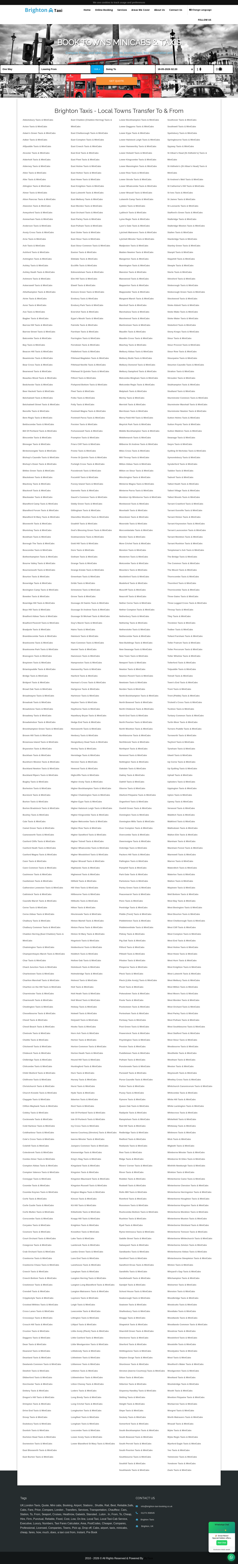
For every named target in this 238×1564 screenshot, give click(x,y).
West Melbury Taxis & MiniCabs (183, 980)
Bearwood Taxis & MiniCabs (37, 371)
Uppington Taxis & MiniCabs (182, 788)
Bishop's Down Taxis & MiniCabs (40, 464)
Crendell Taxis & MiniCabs (36, 1291)
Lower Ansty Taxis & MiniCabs (86, 1437)
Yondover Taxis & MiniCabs (181, 1463)
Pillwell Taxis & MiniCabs (132, 954)
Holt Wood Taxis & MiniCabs (85, 1000)
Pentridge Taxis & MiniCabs (133, 907)
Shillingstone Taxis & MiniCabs (135, 1351)
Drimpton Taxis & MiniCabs (37, 1404)
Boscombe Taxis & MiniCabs (37, 550)
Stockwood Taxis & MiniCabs (182, 298)
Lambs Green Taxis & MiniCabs (87, 1251)
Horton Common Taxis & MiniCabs (88, 1046)
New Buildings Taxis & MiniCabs (136, 643)
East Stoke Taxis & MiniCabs (85, 232)
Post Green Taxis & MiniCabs (134, 1026)
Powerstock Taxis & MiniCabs (134, 1033)
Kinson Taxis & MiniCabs (84, 1198)
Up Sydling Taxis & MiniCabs (182, 768)
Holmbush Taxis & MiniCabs (85, 967)
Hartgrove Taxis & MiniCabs (85, 689)
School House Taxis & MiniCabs (135, 1291)
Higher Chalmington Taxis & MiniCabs (90, 795)
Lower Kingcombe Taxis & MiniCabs (137, 159)
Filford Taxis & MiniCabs (83, 378)
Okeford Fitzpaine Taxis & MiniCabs (137, 795)
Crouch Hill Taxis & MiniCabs (38, 1324)
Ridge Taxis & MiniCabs (131, 1159)
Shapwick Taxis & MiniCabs (133, 1324)
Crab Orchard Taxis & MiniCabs (39, 1251)
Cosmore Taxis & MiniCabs (36, 1232)
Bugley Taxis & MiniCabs (35, 782)
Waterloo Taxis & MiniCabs (181, 874)
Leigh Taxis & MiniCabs (83, 1304)
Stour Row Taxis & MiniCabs (182, 351)
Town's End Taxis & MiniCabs (182, 682)
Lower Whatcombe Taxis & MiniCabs (138, 186)
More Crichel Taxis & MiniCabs (135, 543)
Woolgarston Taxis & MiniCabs (183, 1371)
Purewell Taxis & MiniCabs (132, 1073)
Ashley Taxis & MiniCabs (35, 265)
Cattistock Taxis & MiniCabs (37, 894)
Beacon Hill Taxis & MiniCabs (38, 351)
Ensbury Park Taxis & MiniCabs (87, 305)
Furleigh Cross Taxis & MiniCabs (88, 464)
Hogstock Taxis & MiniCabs (85, 940)
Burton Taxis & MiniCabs (35, 801)
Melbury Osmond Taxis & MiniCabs (137, 365)
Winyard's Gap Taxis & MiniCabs (184, 1271)
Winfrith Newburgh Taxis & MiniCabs (186, 1165)
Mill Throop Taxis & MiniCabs (134, 457)
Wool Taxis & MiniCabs (179, 1357)
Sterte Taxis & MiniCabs (179, 272)
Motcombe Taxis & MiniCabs (133, 563)
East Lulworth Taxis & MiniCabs (87, 192)
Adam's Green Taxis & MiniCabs (39, 133)
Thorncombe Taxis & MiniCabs (183, 576)
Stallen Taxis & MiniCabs (180, 232)
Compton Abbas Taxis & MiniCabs (40, 1165)
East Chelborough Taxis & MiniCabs (89, 133)
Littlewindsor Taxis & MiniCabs (87, 1377)
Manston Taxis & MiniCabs (132, 272)
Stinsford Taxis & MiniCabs (181, 278)
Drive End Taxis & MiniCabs (37, 1410)
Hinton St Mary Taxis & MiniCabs (88, 934)
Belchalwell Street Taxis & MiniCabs (41, 404)
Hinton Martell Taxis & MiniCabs (87, 921)
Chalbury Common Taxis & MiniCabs (41, 927)
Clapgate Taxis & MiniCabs (36, 1099)
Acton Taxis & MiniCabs (35, 126)
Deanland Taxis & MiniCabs (37, 1357)
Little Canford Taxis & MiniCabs (87, 1337)
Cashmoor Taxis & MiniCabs (37, 874)
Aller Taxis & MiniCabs (34, 179)
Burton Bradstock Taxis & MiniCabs (41, 808)
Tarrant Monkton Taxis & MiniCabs (185, 537)
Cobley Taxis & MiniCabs (35, 1112)
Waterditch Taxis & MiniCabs (182, 868)
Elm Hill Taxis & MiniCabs (84, 278)
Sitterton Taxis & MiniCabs (132, 1384)
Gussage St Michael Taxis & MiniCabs (90, 616)
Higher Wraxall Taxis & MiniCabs (87, 861)
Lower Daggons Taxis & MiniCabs (136, 126)
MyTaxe (148, 1558)
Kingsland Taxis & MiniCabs (85, 1165)
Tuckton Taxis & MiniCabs (180, 709)
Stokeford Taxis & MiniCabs (181, 325)
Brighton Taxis (147, 1519)
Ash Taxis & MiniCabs (34, 245)
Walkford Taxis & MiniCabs (181, 821)
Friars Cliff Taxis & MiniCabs (85, 444)
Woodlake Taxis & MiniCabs (181, 1311)
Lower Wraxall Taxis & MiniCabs (135, 192)
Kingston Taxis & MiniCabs (85, 1172)
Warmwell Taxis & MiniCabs (181, 854)
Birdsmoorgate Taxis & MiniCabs (39, 451)
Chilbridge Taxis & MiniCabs (37, 1059)
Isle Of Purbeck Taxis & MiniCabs (88, 1119)
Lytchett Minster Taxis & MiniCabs (136, 239)
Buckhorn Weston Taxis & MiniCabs (41, 762)
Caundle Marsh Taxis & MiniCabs (40, 901)
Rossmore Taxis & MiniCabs (133, 1205)
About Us (159, 9)
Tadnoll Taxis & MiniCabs (180, 477)
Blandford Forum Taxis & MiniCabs (41, 510)
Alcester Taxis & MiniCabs (36, 153)
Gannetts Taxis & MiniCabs (85, 490)
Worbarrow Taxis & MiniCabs (182, 1404)
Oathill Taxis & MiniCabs (131, 782)
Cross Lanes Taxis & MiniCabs (38, 1311)
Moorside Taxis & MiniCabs (133, 523)
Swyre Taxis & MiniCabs (179, 444)
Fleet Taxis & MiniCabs (82, 391)
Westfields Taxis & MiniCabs (182, 1053)
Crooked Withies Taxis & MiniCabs (40, 1304)
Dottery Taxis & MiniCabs (36, 1390)
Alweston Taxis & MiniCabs (37, 206)
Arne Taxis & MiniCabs (34, 239)
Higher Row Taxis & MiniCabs (86, 828)
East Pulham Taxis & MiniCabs (86, 226)
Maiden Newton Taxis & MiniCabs (136, 252)
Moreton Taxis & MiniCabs (132, 550)
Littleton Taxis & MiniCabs (84, 1371)
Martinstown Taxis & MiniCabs (134, 325)
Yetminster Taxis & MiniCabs (182, 1457)
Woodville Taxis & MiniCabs (181, 1344)
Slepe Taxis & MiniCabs (131, 1410)
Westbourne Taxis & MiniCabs (182, 1046)
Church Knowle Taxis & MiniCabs (40, 1093)
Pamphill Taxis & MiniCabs (133, 868)
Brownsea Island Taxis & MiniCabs (40, 742)
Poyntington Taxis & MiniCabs (134, 1040)
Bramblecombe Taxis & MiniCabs (40, 636)
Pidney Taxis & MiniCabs (132, 934)
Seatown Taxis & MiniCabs (132, 1304)
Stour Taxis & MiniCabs (179, 338)
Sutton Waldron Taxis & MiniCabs (184, 431)
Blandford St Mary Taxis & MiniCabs (41, 517)
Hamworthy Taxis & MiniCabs (86, 669)
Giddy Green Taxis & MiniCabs (86, 504)
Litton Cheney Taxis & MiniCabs (87, 1384)
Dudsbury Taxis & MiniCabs (37, 1424)
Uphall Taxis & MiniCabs (179, 775)
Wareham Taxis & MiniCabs (181, 841)
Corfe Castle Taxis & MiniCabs (38, 1205)
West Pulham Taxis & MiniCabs (183, 1020)
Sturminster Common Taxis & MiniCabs (187, 398)
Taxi (43, 9)
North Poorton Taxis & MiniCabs (135, 722)
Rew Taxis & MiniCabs (130, 1152)
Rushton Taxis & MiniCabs (132, 1218)
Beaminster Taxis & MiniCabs (38, 358)
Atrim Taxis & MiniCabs (35, 298)
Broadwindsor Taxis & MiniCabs (39, 722)
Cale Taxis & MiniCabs (34, 821)
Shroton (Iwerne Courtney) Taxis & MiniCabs (142, 1371)
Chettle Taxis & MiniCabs (35, 1040)
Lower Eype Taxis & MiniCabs (134, 133)
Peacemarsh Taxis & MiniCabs (134, 894)
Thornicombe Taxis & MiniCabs (183, 590)
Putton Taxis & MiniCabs (131, 1086)
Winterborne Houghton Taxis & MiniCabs (188, 1198)
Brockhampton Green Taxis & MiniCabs (43, 729)
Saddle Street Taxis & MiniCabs (135, 1238)
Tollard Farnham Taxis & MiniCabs (185, 636)
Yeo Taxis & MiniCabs (178, 1450)
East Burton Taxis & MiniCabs (38, 1457)
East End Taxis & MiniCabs (85, 153)
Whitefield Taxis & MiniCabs (181, 1119)
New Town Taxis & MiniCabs (133, 656)
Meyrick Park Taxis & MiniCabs (135, 424)
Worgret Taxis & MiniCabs (180, 1410)
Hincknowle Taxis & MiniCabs (86, 914)
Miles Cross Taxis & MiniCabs (134, 451)
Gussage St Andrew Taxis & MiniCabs (90, 609)
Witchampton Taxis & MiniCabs (183, 1278)
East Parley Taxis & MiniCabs (86, 219)
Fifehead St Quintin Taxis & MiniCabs (90, 371)
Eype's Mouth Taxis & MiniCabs (87, 318)
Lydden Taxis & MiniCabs (132, 206)
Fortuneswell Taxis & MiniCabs (87, 431)
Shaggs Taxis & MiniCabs (132, 1318)
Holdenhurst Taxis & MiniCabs (86, 947)
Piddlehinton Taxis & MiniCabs (135, 921)
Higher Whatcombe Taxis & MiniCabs (90, 848)
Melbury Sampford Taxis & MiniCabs (138, 371)
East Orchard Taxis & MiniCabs (87, 212)
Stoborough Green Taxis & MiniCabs (186, 292)
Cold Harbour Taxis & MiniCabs (39, 1126)
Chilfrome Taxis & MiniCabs (37, 1079)
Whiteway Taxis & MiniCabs (181, 1126)
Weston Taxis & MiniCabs (180, 1066)
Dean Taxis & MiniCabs (34, 1344)
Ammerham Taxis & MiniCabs (38, 219)
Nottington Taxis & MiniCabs (133, 762)
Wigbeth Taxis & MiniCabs (180, 1146)
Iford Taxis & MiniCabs (82, 1106)
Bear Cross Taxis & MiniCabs (38, 365)
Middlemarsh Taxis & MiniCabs (135, 437)
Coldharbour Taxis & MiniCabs (38, 1132)
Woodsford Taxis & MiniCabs (182, 1337)
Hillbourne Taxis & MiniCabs (85, 894)
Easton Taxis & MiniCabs (84, 252)
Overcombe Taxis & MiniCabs (134, 834)
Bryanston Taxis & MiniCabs (37, 748)
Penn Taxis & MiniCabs (131, 901)
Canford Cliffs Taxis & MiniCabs (39, 841)
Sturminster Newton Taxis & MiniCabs (186, 411)
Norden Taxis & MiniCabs (132, 689)
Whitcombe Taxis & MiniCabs (182, 1093)
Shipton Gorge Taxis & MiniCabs (136, 1357)
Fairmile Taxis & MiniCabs (84, 325)
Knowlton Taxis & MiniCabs (85, 1232)
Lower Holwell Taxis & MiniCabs (135, 153)
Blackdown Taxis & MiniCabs (37, 477)
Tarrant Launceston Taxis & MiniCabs (186, 530)
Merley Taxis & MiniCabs (131, 398)
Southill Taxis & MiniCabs (132, 1463)
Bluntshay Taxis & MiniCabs (37, 530)
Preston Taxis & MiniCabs (132, 1046)
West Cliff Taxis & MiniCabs (181, 927)
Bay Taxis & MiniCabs (34, 345)
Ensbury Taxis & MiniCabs (84, 298)
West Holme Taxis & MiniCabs (182, 947)
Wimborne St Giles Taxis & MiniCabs (186, 1159)
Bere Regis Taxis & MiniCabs (37, 417)
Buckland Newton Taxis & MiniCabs (41, 768)
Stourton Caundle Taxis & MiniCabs (185, 365)
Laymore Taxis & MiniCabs (84, 1298)
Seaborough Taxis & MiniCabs (134, 1298)
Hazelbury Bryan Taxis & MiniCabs (88, 715)
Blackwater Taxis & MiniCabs (37, 497)
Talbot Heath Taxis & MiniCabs (183, 484)
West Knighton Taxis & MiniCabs (184, 967)
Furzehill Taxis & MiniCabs (84, 477)
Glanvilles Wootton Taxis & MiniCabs (90, 517)
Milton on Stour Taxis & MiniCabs (136, 470)
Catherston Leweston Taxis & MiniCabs (43, 887)
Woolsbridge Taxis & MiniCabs (183, 1384)
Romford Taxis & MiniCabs (133, 1198)
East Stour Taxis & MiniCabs (85, 239)
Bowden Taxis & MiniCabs (36, 596)
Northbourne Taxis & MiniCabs (135, 735)
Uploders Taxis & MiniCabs (181, 782)
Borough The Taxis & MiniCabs (39, 543)
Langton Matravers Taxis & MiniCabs (90, 1291)
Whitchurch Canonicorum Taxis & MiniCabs (189, 1086)
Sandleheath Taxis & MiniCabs (134, 1278)
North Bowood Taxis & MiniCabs (136, 702)
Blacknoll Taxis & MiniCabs (37, 490)
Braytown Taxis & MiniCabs (37, 662)
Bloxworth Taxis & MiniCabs (37, 523)
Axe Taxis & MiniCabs (34, 312)
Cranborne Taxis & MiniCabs (37, 1258)
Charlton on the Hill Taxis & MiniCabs (42, 987)
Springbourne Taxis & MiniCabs (183, 139)
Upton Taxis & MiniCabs (179, 795)
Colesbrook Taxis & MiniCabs (38, 1152)
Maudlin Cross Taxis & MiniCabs (136, 338)
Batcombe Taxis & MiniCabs (37, 338)
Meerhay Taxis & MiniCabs (132, 345)
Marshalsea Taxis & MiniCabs (134, 312)
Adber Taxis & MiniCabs (35, 139)
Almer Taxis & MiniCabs (35, 192)
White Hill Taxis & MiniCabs (181, 1099)
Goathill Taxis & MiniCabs (84, 523)
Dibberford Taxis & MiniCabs (37, 1377)
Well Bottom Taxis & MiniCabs (182, 894)
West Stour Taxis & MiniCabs (182, 1040)
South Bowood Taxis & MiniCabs (136, 1437)
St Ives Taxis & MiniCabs (180, 192)
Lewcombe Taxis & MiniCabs (85, 1311)
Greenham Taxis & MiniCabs (85, 576)
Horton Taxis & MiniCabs (83, 1040)
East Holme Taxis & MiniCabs (86, 166)
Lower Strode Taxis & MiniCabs (135, 179)
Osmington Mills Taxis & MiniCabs (136, 821)
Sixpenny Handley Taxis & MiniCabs (137, 1390)
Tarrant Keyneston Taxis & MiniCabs (186, 523)
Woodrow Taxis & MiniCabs (181, 1331)
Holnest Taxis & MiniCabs (84, 980)
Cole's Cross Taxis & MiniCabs (38, 1139)
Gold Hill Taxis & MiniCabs (84, 543)
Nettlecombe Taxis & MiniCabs (135, 636)
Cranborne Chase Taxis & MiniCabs (41, 1265)
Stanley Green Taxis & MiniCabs (183, 245)
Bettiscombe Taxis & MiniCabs (38, 424)
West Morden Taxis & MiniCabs (183, 1000)
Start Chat (222, 1542)
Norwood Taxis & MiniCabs (133, 755)
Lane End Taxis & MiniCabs (85, 1258)
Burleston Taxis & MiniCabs (37, 788)
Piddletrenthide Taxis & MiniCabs (136, 927)
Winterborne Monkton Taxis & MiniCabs (187, 1212)
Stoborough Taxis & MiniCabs (182, 285)
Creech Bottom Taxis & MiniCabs (40, 1278)
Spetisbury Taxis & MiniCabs (182, 133)
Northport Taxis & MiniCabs (133, 748)
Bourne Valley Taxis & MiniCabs (39, 563)
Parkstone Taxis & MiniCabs (133, 881)
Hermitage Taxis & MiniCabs (85, 755)
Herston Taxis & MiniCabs (84, 762)
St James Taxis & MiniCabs (181, 199)
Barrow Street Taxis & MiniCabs (39, 331)
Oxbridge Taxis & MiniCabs (133, 848)
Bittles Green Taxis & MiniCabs (39, 470)
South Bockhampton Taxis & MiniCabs (139, 1430)
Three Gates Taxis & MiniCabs (182, 596)
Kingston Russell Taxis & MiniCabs (89, 1185)
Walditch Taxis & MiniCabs (181, 815)
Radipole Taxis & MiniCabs (133, 1112)
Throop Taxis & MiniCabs (180, 609)
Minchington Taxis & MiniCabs (134, 477)
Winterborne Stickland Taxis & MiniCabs (188, 1225)
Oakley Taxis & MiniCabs (132, 775)
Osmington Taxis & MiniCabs (134, 815)
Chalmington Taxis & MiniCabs (38, 947)
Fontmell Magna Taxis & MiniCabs (88, 411)
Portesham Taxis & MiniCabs (134, 1013)
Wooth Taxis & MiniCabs (180, 1390)
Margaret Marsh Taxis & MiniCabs (136, 298)
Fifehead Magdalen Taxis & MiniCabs (90, 358)
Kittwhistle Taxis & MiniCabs (85, 1212)
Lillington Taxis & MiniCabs (85, 1318)
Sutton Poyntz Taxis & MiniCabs (183, 424)
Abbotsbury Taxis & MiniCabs (38, 120)
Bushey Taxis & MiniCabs (36, 815)
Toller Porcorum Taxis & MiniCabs (184, 649)
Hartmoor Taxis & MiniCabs (85, 695)
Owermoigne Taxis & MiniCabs (135, 841)
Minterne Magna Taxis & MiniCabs (136, 484)
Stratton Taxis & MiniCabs (180, 371)
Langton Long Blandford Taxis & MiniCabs (93, 1285)
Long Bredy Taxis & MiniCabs (86, 1397)
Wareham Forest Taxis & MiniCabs (185, 848)
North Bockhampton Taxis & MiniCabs (138, 695)
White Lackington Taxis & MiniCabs (185, 1106)
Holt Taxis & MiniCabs (82, 987)
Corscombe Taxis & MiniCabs (38, 1218)
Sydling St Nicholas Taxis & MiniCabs (186, 451)
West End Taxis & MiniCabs (181, 940)
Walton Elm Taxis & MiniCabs (182, 834)
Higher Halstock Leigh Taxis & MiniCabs (91, 808)
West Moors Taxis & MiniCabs (182, 993)
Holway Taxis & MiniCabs (84, 1007)
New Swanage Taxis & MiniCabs (135, 649)
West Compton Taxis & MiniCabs (184, 934)
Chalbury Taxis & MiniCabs (36, 921)
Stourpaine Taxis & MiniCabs (182, 358)
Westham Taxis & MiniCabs (181, 1059)
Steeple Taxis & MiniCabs (180, 265)
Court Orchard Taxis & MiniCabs (39, 1238)
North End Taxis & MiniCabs (133, 715)
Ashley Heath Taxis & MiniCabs (39, 272)
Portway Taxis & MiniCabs (132, 1020)
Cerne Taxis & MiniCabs (35, 907)
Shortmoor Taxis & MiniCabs (134, 1364)
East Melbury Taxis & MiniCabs (87, 199)
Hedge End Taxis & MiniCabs (86, 722)
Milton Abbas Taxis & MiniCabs (135, 464)
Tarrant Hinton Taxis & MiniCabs (184, 517)
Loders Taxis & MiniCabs (84, 1390)
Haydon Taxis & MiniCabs (84, 702)
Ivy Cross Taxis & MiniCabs (85, 1126)
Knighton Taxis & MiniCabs (85, 1225)
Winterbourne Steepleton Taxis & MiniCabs (189, 1258)
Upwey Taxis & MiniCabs (180, 801)
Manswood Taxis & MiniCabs (134, 278)
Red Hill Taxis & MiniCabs (132, 1126)
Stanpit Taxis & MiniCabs (180, 252)
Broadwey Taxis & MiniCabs (37, 715)
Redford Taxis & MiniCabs (132, 1139)
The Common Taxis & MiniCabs (183, 563)
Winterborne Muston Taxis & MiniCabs (187, 1218)
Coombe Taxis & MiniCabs (36, 1185)
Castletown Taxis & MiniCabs (38, 881)
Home (87, 9)
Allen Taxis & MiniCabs (34, 173)
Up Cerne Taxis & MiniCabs (181, 762)
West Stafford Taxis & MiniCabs (183, 1033)
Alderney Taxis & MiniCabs (36, 166)
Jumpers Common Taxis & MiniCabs (89, 1146)
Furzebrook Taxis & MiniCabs (86, 470)
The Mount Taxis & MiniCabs (182, 570)
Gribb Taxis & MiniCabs (83, 583)
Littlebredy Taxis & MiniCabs (85, 1351)
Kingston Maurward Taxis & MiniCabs (90, 1179)
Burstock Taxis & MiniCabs (36, 795)
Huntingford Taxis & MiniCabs (86, 1066)
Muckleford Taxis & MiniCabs (134, 576)
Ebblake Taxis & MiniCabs (84, 259)
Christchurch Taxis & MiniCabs (39, 1086)
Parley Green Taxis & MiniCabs (135, 887)
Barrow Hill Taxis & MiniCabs (37, 325)
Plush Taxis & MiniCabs (131, 987)
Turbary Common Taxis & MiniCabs (185, 715)
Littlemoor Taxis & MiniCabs (85, 1364)
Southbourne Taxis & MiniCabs (135, 1457)
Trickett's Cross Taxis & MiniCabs (184, 702)
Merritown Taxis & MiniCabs (133, 411)
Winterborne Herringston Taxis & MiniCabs (189, 1192)
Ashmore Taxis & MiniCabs (36, 278)
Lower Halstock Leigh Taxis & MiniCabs (139, 139)
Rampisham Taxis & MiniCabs (134, 1119)
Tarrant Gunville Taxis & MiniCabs (184, 510)
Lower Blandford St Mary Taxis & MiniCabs (93, 1443)
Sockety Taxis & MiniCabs (132, 1417)
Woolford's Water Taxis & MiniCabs (185, 1364)
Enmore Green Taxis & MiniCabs (87, 292)
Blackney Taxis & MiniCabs (37, 484)
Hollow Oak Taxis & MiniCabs (86, 960)
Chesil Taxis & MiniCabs (35, 1020)
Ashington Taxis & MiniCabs (37, 259)
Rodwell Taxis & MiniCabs (132, 1185)
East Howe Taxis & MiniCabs (85, 179)
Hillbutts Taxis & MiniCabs (84, 901)
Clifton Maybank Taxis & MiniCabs (40, 1106)
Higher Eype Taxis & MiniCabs (86, 801)
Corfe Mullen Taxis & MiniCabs (38, 1212)
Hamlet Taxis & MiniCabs (84, 649)
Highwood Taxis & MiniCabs (85, 874)
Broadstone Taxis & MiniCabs (38, 709)
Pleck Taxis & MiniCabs (131, 973)
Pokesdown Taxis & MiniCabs (134, 993)
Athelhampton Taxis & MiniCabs (39, 292)
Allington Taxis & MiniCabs (36, 186)
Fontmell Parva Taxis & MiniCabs (88, 417)
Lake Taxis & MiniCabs (82, 1238)
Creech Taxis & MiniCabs (35, 1271)
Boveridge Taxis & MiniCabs (37, 583)
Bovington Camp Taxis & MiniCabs (40, 590)
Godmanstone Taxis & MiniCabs (87, 537)
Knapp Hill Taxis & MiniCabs (85, 1218)
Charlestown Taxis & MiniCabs (38, 973)
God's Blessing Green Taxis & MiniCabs (91, 530)
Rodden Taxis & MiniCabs (132, 1179)
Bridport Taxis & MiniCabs (36, 682)
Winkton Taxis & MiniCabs (180, 1172)
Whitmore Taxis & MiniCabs (181, 1132)
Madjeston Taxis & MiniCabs (133, 245)
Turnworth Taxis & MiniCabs (181, 735)
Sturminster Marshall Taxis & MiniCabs (187, 404)
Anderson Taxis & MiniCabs (37, 226)
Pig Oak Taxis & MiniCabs (132, 940)
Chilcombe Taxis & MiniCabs (37, 1066)
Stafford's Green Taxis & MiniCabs (185, 212)
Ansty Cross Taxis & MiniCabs (38, 232)
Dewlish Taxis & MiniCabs (36, 1371)
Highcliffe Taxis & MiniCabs (85, 775)
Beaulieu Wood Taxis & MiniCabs (40, 378)
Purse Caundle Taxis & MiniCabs (136, 1079)
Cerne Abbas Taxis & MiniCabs (38, 914)
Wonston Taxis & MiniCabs (181, 1291)
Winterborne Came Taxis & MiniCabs (186, 1179)
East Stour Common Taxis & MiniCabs (90, 245)
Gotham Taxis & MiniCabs (84, 556)
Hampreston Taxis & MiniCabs (86, 662)
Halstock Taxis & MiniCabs (84, 636)
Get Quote (116, 80)
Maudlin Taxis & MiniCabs (132, 331)
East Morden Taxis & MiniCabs (86, 206)
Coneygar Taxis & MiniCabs (37, 1179)
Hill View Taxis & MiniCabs (84, 887)
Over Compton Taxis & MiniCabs (136, 828)
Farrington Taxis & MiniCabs (85, 338)
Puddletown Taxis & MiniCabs (134, 1053)
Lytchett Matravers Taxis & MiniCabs (138, 232)
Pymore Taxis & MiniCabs (132, 1099)
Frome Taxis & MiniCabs (83, 451)
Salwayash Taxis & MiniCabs (134, 1245)
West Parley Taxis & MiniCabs (182, 1013)
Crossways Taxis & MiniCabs (37, 1318)
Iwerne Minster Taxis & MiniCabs (87, 1139)
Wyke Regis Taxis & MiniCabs (182, 1437)
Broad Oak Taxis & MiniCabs (37, 689)
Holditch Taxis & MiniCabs (84, 954)
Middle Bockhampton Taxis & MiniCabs (139, 431)
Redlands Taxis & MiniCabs (133, 1146)
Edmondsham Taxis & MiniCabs (87, 272)
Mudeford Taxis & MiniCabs (133, 583)
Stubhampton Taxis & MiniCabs (183, 384)
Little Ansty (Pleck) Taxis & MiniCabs (90, 1331)
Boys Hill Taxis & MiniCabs (36, 609)
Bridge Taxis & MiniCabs (35, 676)
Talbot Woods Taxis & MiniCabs (183, 497)
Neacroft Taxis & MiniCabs (132, 596)
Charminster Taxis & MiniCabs (38, 993)
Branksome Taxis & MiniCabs (38, 643)
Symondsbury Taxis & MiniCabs (183, 457)
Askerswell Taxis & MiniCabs (37, 285)
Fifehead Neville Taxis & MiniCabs (88, 365)
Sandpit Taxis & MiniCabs (132, 1285)
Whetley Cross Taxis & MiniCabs (184, 1079)
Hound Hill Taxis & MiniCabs (85, 1059)
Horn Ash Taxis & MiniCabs (85, 1033)
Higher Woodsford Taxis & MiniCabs (89, 854)
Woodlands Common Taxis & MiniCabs (187, 1324)
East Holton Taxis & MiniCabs (86, 173)
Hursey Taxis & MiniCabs (84, 1079)
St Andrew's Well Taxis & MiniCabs (185, 179)
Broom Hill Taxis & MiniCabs (37, 735)
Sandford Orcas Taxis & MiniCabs (136, 1265)
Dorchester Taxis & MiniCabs (37, 1384)
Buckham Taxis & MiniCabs (37, 755)
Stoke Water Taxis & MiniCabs (182, 318)
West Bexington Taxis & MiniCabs (184, 907)
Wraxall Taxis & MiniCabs (180, 1424)
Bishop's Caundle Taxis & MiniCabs (41, 457)
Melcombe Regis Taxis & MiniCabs (137, 384)
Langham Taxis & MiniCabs (85, 1271)
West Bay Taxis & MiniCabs (181, 901)
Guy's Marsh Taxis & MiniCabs (86, 623)
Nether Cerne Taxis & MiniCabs (135, 603)
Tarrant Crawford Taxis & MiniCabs (185, 504)
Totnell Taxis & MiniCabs (180, 676)
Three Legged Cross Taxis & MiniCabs (187, 603)
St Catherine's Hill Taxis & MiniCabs (185, 186)
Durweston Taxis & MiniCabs (37, 1443)
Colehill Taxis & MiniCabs (36, 1146)
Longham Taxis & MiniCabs (85, 1424)
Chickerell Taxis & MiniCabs (37, 1046)
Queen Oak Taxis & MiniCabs (134, 1106)
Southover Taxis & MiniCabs (182, 120)
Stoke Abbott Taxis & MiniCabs (183, 305)
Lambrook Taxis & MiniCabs (85, 1245)
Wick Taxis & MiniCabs (179, 1139)
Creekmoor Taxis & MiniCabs (37, 1285)
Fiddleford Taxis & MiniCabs (85, 351)
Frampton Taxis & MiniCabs (85, 437)
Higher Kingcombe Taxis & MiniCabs (90, 815)
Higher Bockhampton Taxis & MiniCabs (91, 788)
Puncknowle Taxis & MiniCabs (134, 1066)
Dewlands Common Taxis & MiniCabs (42, 1364)
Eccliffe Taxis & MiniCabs (84, 265)
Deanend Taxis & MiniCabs (36, 1351)
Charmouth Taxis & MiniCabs (38, 1000)
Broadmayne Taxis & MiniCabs (38, 695)
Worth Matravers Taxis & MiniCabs (185, 1417)
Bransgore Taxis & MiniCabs (37, 656)
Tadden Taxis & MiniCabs (180, 470)
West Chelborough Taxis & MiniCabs (186, 921)
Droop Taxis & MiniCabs (35, 1417)
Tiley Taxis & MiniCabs (179, 616)
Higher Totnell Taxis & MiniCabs (87, 841)
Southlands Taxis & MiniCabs (134, 1470)
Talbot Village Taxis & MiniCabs (183, 490)
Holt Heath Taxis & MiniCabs (85, 993)
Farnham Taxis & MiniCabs (85, 331)
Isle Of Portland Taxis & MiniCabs (88, 1112)
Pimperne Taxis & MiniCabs (133, 967)
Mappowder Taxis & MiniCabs (134, 292)
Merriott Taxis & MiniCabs (132, 404)
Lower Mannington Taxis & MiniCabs (138, 166)
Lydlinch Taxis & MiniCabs (132, 212)
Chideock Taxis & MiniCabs (37, 1053)
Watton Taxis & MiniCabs (180, 881)
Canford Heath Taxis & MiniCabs (39, 848)
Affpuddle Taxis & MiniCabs (37, 146)
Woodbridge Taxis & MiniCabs (182, 1298)
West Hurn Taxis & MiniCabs (182, 960)
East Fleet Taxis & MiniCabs (85, 159)
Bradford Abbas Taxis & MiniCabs (40, 616)
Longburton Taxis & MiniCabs (86, 1410)
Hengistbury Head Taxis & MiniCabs (89, 742)
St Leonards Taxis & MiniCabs (182, 206)
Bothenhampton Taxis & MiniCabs (40, 556)
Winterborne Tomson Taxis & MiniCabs (187, 1232)
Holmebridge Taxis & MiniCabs (86, 973)
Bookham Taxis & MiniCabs (37, 537)
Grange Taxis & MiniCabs (84, 563)
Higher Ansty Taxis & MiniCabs (87, 782)
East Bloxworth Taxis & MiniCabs (40, 1450)
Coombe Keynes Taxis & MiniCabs (40, 1192)
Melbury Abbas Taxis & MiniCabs (136, 351)
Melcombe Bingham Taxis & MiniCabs (138, 378)
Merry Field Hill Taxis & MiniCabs (136, 417)
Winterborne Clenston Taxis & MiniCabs (187, 1185)
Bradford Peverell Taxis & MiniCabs (41, 623)
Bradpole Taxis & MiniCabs (36, 629)
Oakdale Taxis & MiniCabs (132, 768)
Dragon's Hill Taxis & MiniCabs (38, 1397)
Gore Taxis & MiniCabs (82, 550)
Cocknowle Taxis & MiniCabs (37, 1119)
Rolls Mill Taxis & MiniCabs (133, 1192)
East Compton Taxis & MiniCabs (87, 139)
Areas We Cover (140, 9)
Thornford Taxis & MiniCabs (181, 583)
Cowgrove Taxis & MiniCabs (37, 1245)
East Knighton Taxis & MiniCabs (87, 186)
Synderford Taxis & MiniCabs (182, 464)
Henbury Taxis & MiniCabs (84, 735)
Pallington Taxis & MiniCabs (133, 861)
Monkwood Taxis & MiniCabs (134, 504)
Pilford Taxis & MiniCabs (131, 947)
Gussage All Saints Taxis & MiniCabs (90, 603)
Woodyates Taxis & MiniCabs (182, 1351)
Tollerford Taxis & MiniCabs (181, 662)
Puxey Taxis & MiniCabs (131, 1093)
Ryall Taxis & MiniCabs (131, 1225)
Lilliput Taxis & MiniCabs (83, 1324)
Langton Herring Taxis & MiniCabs (88, 1278)
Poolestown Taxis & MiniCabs (134, 1007)
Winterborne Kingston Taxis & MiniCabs (188, 1205)
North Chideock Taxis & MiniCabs (136, 709)
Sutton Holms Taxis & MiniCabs (183, 417)
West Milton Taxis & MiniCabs (182, 987)
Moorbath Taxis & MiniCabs (133, 510)
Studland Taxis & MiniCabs (181, 391)
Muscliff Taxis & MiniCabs (132, 590)
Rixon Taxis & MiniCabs (131, 1172)
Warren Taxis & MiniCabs (180, 861)
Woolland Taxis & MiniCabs (181, 1377)
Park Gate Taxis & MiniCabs (133, 874)
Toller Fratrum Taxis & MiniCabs (183, 643)
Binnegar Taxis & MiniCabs (36, 444)
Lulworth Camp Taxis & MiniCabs (136, 199)
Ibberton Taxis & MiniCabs (84, 1099)
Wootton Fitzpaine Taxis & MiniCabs (186, 1397)
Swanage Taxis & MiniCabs (181, 437)
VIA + (97, 69)
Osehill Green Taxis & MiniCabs (135, 808)
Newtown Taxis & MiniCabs (133, 682)
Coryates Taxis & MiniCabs (36, 1225)
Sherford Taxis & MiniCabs (133, 1344)
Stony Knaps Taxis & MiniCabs (183, 331)
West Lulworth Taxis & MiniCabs (184, 973)
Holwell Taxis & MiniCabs (84, 1013)
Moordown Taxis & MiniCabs (133, 517)
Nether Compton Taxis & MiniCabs (137, 609)
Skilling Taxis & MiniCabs (132, 1397)
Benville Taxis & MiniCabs (36, 411)
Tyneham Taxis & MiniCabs (181, 748)
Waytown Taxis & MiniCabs (181, 887)
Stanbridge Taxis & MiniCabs (182, 239)
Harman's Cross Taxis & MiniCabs (88, 682)
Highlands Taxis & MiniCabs (85, 868)
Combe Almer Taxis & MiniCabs (39, 1159)
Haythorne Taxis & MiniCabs (85, 709)
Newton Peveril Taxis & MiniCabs (136, 676)
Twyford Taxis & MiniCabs (180, 742)
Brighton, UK (147, 1526)
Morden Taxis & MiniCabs (132, 537)
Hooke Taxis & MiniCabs (83, 1026)
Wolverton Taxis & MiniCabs (181, 1285)
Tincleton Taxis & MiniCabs (181, 623)
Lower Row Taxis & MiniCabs (134, 173)
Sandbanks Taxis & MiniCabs (134, 1251)
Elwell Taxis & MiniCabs (83, 285)
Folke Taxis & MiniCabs (83, 398)
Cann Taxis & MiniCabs (34, 861)
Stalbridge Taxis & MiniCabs (181, 219)
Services (122, 9)
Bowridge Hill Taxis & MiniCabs (39, 603)
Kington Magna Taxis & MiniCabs (88, 1192)
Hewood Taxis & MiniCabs (84, 768)
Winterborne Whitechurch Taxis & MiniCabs (189, 1238)
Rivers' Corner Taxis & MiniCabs (135, 1165)
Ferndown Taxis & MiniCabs (85, 345)
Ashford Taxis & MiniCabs (36, 252)
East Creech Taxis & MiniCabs (86, 146)
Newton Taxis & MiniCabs (132, 669)
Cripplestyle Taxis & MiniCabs (38, 1298)
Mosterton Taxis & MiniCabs (133, 556)
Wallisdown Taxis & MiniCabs (182, 828)
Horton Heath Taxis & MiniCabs (87, 1053)
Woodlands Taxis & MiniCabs (182, 1318)
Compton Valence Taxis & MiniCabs (41, 1172)
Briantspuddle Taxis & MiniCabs (39, 669)
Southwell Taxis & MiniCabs (181, 126)
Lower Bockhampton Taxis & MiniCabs (139, 120)
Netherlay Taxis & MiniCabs (133, 623)
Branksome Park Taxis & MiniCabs (40, 649)
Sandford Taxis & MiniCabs (133, 1258)
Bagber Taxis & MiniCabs (35, 318)
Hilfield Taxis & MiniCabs (84, 881)
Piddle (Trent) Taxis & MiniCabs (135, 914)
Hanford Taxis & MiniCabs (84, 676)
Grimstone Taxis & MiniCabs (85, 590)
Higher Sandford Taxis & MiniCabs (88, 834)
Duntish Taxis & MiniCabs (36, 1430)
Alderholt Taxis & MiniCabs (37, 159)
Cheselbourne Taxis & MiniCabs (39, 1013)
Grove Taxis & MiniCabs (83, 596)
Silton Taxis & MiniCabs (131, 1377)
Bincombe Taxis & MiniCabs (37, 437)
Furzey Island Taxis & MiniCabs (87, 484)
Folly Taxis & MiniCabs (82, 404)
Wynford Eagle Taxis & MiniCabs (184, 1443)
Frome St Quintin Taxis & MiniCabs (89, 457)
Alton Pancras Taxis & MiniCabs (39, 199)
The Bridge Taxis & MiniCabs (182, 556)
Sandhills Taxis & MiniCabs (133, 1271)
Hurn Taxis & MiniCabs (82, 1073)
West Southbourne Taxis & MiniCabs (186, 1026)
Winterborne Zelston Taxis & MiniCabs (187, 1245)
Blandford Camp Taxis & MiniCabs (40, 504)
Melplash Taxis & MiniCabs (133, 391)
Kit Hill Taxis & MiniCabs (83, 1205)
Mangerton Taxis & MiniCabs (134, 259)
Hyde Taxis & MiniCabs (83, 1093)
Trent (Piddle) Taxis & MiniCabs (183, 695)
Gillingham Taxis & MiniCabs (85, 510)
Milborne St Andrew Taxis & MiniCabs (138, 444)
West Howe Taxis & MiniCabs (182, 954)
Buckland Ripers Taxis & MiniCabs (40, 775)
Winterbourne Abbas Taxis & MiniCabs (187, 1251)
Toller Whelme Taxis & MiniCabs (183, 656)
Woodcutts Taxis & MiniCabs (182, 1304)
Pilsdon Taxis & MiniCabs (132, 960)
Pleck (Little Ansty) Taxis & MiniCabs (138, 980)
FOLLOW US (204, 19)
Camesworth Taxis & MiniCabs (38, 834)
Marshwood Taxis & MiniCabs (134, 318)
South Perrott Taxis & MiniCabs (135, 1443)
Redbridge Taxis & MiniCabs (133, 1132)
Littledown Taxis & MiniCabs (85, 1357)
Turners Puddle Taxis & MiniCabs (184, 729)
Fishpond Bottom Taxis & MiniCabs (89, 384)
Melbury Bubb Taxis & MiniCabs (135, 358)
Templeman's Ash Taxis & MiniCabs (185, 550)
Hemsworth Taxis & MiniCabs (86, 729)
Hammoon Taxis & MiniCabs (85, 656)
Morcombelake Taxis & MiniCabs (136, 530)
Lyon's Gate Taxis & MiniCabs (134, 226)
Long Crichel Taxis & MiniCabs (86, 1404)
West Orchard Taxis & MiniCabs (183, 1007)
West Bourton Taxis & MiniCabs (183, 914)
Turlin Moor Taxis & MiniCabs (182, 722)
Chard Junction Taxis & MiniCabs (40, 967)
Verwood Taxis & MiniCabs (181, 808)
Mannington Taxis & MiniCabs (134, 265)
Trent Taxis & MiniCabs (179, 689)
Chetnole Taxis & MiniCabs (36, 1033)
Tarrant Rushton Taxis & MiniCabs (184, 543)
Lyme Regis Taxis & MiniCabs (134, 219)
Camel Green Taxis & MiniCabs (38, 828)
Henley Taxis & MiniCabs (83, 748)
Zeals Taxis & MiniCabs (179, 1470)
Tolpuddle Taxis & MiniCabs (181, 669)
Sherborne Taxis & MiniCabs (133, 1337)
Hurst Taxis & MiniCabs (83, 1086)
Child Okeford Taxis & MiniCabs (39, 1073)
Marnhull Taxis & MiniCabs (133, 305)
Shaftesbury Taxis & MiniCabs (134, 1311)
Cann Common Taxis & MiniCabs (39, 868)
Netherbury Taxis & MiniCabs (134, 616)
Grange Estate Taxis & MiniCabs (87, 570)
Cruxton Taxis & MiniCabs (36, 1331)
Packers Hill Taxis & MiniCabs (134, 854)
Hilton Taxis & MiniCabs (83, 907)
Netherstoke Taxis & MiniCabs (134, 629)
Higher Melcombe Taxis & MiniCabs (89, 821)
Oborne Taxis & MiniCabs (132, 788)
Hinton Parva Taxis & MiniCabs (87, 927)
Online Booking (104, 9)
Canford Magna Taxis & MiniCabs (40, 854)
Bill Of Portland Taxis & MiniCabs (40, 431)
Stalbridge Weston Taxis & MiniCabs (186, 226)
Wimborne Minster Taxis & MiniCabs (186, 1152)
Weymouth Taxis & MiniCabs (182, 1073)
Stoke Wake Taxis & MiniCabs (182, 312)
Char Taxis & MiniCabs (34, 960)
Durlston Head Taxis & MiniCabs (39, 1437)
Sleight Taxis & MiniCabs (132, 1404)
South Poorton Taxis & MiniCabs (136, 1450)
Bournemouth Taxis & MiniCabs (39, 570)
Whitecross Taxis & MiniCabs (182, 1112)
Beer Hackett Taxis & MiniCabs (38, 391)
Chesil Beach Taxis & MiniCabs (39, 1026)
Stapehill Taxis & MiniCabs (181, 259)
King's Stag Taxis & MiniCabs (86, 1159)
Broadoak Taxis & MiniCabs (37, 702)
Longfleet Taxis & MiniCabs (85, 1417)
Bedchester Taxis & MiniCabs (38, 384)
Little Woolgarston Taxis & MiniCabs (89, 1344)
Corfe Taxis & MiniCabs (35, 1198)
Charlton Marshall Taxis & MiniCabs (41, 980)
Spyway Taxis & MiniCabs (180, 146)
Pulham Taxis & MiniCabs (132, 1059)
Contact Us (175, 9)
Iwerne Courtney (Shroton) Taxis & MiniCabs (94, 1132)
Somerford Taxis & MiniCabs (134, 1424)
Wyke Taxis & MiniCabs (179, 1430)
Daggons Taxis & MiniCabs (36, 1337)
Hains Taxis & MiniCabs (83, 629)
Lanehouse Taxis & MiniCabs (86, 1265)
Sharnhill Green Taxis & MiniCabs (136, 1331)
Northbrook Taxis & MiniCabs (134, 742)
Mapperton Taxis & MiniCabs (134, 285)
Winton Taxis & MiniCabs (180, 1265)
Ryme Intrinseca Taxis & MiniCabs (136, 1232)
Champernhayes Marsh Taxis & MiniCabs (44, 954)
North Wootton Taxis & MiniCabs (136, 729)
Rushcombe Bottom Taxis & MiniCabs (138, 1212)
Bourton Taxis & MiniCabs (36, 576)
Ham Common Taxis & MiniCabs (87, 643)
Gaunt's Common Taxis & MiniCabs (89, 497)
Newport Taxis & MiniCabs (132, 662)
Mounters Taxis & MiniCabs (133, 570)
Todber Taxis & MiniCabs (180, 629)
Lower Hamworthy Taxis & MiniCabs (137, 146)
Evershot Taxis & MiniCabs (85, 312)
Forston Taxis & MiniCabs (84, 424)
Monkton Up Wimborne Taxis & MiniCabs (140, 497)
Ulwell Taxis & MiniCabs (179, 755)
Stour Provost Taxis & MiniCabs (183, 345)
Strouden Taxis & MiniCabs (181, 378)
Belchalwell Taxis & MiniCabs (38, 398)
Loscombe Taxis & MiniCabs (85, 1430)
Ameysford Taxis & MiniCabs (37, 212)
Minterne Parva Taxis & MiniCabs (136, 490)
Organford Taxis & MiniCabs (133, 801)
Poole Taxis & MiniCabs (131, 1000)
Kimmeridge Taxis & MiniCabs (86, 1152)
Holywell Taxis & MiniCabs (84, 1020)
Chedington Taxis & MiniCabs (38, 1007)
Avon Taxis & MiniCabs (34, 305)
